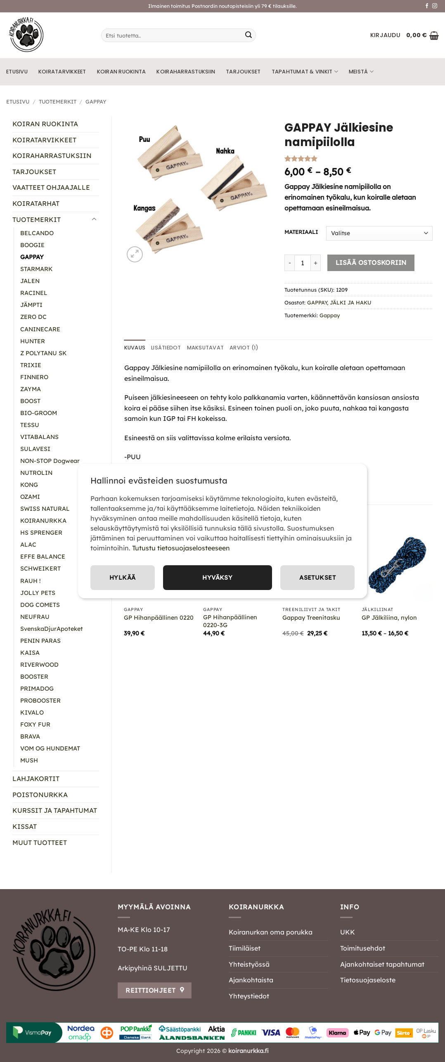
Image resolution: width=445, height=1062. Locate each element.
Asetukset (243, 577)
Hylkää (322, 577)
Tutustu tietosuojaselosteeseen (181, 547)
